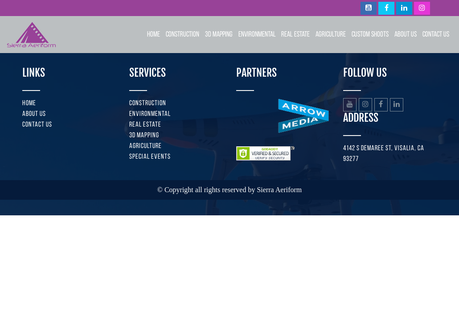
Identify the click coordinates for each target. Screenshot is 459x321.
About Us (405, 34)
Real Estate (295, 34)
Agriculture (331, 34)
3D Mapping (219, 34)
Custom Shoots (370, 34)
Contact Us (435, 34)
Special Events (150, 156)
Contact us (37, 124)
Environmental (257, 34)
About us (34, 114)
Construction (182, 34)
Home (153, 34)
